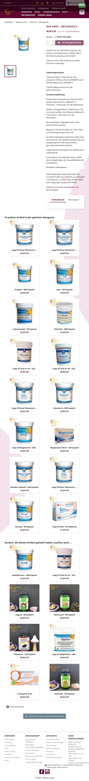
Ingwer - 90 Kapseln (25, 614)
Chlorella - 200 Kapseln (64, 329)
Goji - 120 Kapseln (64, 289)
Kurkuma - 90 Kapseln (64, 694)
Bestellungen (51, 745)
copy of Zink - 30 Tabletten (64, 526)
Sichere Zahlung (31, 750)
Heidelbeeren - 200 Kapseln (24, 575)
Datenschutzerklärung (34, 756)
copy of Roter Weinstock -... (24, 250)
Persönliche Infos (53, 739)
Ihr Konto (51, 736)
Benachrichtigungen (54, 757)
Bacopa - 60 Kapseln (24, 526)
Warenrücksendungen (55, 742)
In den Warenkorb (69, 42)
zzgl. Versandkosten (72, 31)
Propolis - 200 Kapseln (24, 289)
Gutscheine (50, 754)
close (82, 6)
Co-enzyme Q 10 (24, 694)
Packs (37, 11)
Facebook (41, 771)
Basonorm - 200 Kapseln (65, 408)
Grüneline (8, 742)
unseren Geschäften (12, 757)
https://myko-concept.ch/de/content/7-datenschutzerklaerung (27, 9)
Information (28, 15)
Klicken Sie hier (62, 767)
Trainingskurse (51, 11)
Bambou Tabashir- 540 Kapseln (24, 487)
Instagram (47, 771)
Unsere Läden (45, 15)
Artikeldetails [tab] (58, 199)
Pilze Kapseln (10, 739)
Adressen (50, 751)
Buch (65, 11)
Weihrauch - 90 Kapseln (64, 614)
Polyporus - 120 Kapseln (24, 654)
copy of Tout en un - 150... (24, 368)
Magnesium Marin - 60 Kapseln (64, 447)
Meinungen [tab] (73, 199)
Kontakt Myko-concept (34, 762)
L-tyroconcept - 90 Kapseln (24, 329)
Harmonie (26, 11)
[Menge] (49, 42)
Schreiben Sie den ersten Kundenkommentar (44, 716)
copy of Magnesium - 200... (24, 447)
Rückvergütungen (53, 748)
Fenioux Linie (10, 751)
